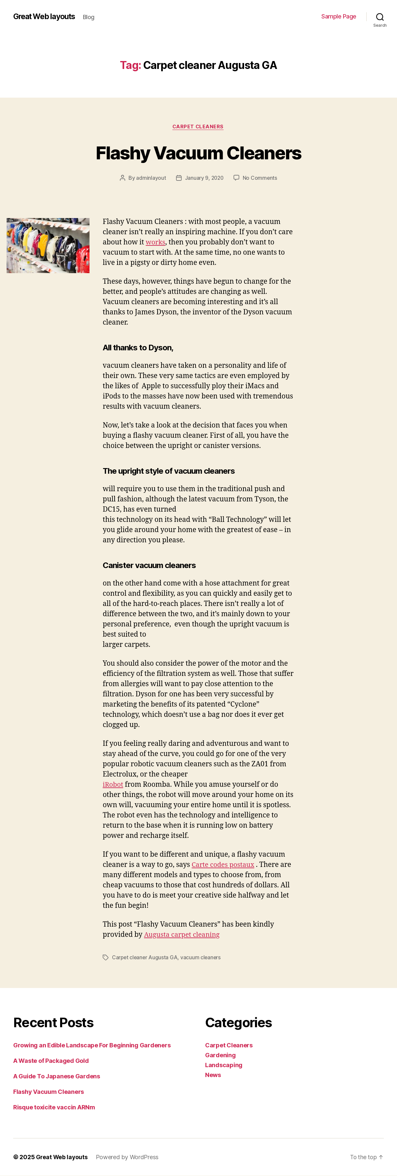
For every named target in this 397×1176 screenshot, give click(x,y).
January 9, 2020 (204, 178)
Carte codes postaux (224, 865)
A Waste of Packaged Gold (51, 1061)
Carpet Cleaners (198, 127)
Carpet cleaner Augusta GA (145, 958)
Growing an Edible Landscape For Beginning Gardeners (91, 1045)
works (156, 242)
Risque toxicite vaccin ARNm (54, 1107)
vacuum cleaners (202, 958)
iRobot (113, 785)
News (213, 1075)
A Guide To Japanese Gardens (56, 1076)
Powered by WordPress (128, 1157)
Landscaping (223, 1065)
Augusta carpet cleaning (183, 935)
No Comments (260, 178)
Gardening (220, 1055)
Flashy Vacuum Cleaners (198, 152)
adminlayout (150, 178)
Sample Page (338, 16)
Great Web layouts (46, 16)
